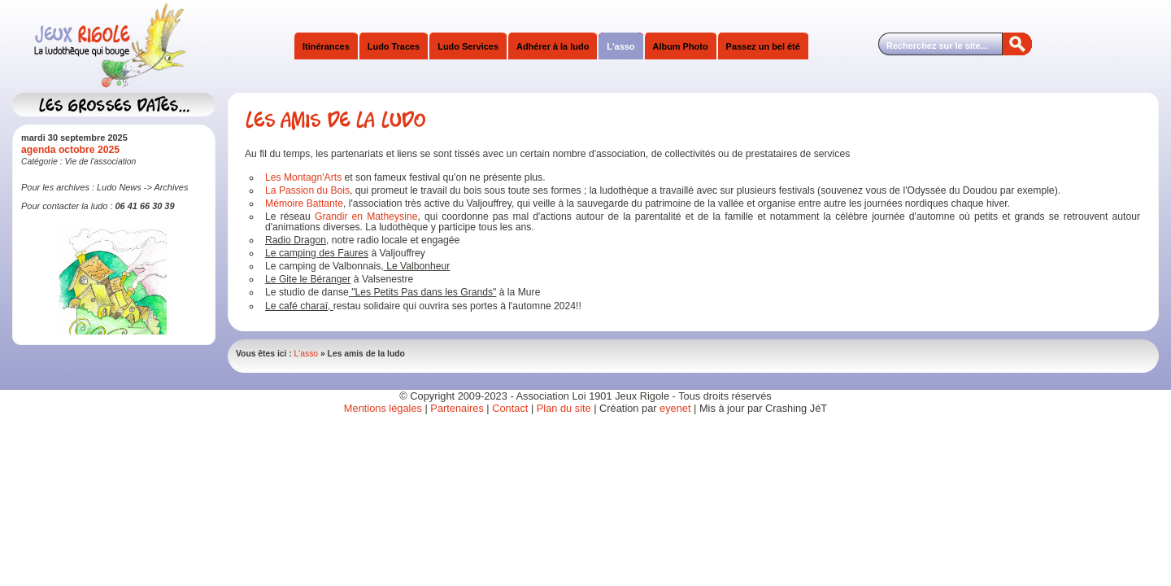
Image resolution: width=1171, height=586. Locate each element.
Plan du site (564, 408)
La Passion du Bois (307, 190)
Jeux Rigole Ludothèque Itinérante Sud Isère (175, 46)
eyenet (677, 408)
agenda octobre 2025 (70, 149)
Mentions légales (383, 408)
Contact (510, 408)
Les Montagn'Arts (303, 177)
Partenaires (456, 408)
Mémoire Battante (304, 203)
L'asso (306, 353)
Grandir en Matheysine (366, 216)
